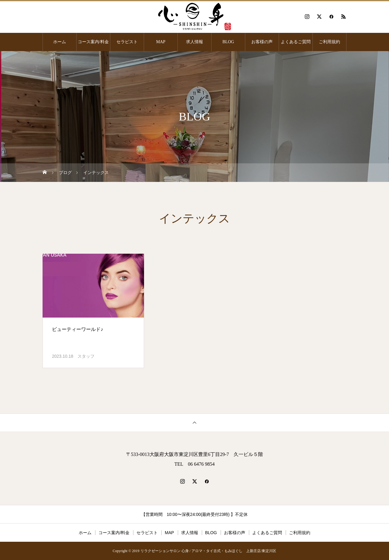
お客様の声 (262, 42)
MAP (160, 42)
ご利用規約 (329, 42)
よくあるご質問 (296, 42)
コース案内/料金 (93, 42)
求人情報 (194, 42)
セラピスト (127, 42)
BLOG (228, 42)
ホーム (59, 42)
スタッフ (86, 356)
